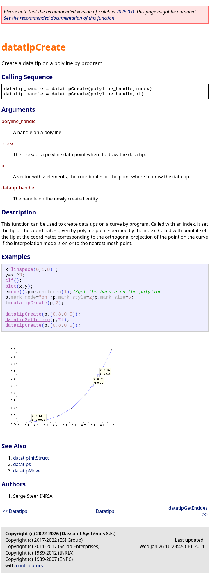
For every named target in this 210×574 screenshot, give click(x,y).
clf (9, 280)
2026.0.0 (125, 11)
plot (10, 286)
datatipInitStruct (31, 458)
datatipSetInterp (27, 320)
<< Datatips (14, 511)
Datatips (105, 511)
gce (15, 292)
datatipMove (26, 471)
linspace (22, 269)
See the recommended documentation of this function (59, 18)
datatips (22, 464)
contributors (29, 565)
